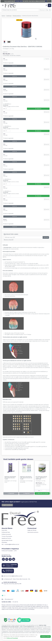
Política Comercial (6, 534)
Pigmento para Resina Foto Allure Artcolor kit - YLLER (26, 478)
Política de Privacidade (12, 638)
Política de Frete (6, 532)
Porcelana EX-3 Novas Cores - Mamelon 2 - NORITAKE (41, 478)
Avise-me (14, 65)
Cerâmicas (8, 15)
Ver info (46, 58)
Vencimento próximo (33, 532)
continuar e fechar (45, 636)
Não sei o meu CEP (8, 239)
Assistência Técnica (6, 538)
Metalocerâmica (17, 15)
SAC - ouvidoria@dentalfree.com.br (10, 544)
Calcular (46, 237)
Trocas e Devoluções (7, 536)
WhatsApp (4, 542)
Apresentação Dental (7, 540)
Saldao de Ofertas (32, 530)
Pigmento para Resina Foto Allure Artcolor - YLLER (10, 478)
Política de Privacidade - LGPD (9, 550)
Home (3, 15)
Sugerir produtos (7, 505)
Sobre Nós (4, 530)
